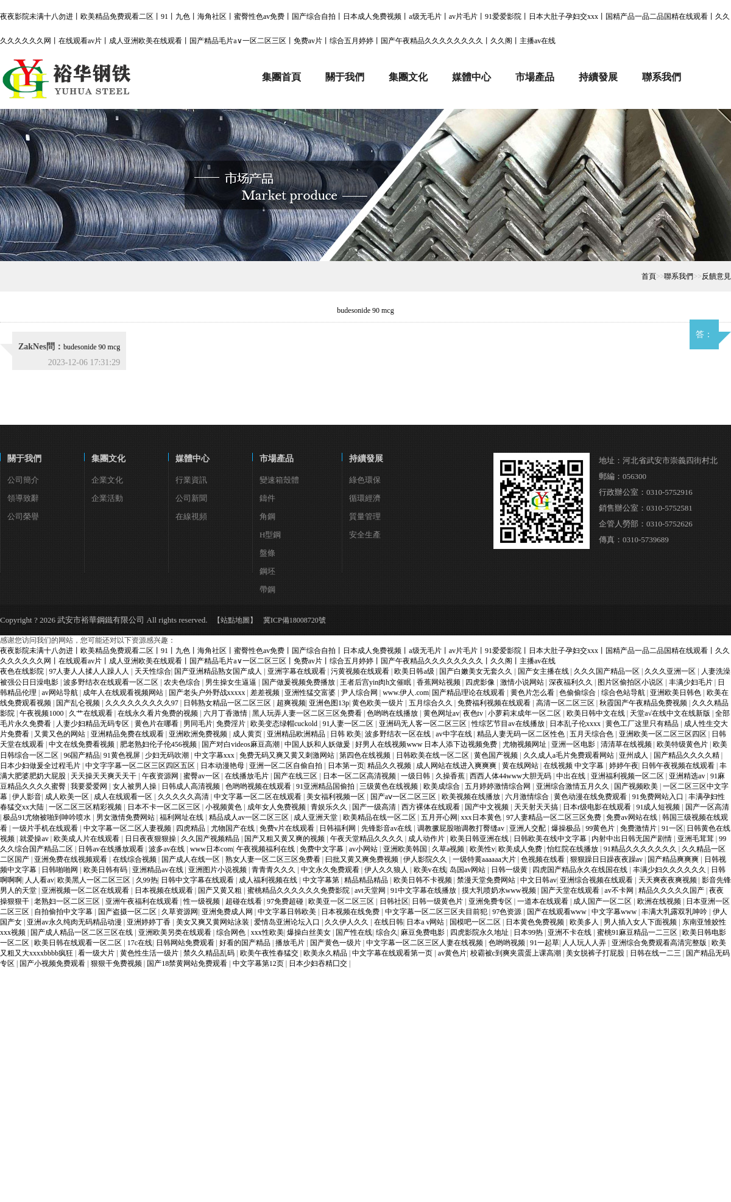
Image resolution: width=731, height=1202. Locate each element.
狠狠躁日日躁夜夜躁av (607, 859)
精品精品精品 (367, 880)
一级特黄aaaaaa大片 (485, 859)
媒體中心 (192, 458)
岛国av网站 (468, 869)
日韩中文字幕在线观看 (198, 880)
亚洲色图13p (329, 703)
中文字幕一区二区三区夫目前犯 (437, 911)
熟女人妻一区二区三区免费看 (273, 859)
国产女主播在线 (544, 671)
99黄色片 (600, 828)
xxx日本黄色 (482, 817)
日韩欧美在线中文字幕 (551, 838)
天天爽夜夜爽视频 (668, 880)
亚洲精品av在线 (158, 869)
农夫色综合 (183, 682)
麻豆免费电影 (424, 932)
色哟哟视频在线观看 (259, 786)
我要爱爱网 (90, 786)
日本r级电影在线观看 (598, 807)
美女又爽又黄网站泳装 (213, 922)
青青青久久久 (274, 869)
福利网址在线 (182, 817)
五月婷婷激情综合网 (498, 786)
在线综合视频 (135, 859)
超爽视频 (291, 703)
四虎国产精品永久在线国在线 (580, 869)
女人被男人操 (135, 786)
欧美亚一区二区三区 (342, 901)
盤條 (267, 552)
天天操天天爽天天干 (104, 776)
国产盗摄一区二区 (128, 911)
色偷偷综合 (578, 692)
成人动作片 (427, 838)
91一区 (672, 828)
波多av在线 (167, 849)
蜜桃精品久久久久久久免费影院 (299, 890)
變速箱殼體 (279, 479)
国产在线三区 (296, 776)
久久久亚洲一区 (670, 671)
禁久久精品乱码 (209, 953)
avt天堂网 (371, 890)
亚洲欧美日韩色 (676, 692)
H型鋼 (270, 534)
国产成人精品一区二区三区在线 (82, 932)
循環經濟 (365, 498)
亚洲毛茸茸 (696, 838)
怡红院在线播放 (573, 849)
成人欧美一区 (68, 796)
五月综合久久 (431, 703)
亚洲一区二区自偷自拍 (286, 765)
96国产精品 (81, 755)
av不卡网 (619, 890)
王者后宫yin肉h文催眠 (376, 682)
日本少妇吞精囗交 (319, 963)
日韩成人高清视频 (191, 786)
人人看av (39, 880)
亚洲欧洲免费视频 (199, 734)
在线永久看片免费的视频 (159, 713)
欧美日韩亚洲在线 (480, 838)
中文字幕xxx (215, 755)
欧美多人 (585, 922)
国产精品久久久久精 (687, 755)
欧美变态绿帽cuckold (284, 723)
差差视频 (265, 692)
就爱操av (34, 838)
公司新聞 (191, 498)
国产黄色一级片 (336, 942)
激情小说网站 (523, 682)
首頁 (648, 276)
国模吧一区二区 (476, 922)
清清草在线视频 (627, 744)
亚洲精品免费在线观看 (128, 734)
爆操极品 (566, 828)
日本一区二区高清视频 (360, 776)
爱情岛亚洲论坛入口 (288, 922)
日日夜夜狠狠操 (151, 838)
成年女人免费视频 (277, 807)
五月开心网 (439, 817)
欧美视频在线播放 (472, 796)
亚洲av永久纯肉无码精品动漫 (75, 922)
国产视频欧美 (637, 786)
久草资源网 (179, 911)
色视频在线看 (544, 859)
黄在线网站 (521, 765)
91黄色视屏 (123, 755)
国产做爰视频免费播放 (299, 682)
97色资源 (507, 911)
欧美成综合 (442, 786)
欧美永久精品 (326, 953)
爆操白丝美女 (310, 932)
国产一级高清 (375, 807)
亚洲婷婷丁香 (149, 922)
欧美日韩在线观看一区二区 (79, 942)
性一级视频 (202, 901)
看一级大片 (97, 953)
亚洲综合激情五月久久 (573, 786)
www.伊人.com (406, 692)
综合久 (387, 932)
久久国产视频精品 (211, 838)
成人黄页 (248, 734)
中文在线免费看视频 (82, 744)
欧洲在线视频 (660, 901)
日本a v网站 (426, 922)
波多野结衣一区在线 (399, 734)
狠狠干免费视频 (117, 963)
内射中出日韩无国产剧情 (633, 838)
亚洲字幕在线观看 (297, 671)
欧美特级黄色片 (683, 744)
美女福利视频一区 (336, 796)
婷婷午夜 (623, 765)
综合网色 (231, 932)
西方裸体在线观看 (431, 807)
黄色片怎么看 (533, 692)
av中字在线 (454, 734)
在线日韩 (388, 922)
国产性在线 (354, 932)
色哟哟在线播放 (393, 713)
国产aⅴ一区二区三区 (404, 796)
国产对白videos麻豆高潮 (241, 744)
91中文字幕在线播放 (424, 890)
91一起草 (544, 942)
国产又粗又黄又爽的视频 (285, 838)
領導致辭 (23, 498)
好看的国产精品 (245, 942)
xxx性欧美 (267, 932)
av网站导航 (60, 692)
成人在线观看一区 (124, 796)
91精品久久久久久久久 (641, 849)
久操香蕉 (451, 776)
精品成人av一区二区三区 (250, 817)
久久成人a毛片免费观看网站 (569, 755)
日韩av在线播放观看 (111, 849)
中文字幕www (615, 911)
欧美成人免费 (521, 849)
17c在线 (139, 942)
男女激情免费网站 (126, 817)
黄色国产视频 (497, 755)
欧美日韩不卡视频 (424, 880)
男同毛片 (198, 723)
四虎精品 (191, 828)
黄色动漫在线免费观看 (591, 796)
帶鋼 (267, 589)
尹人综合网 (360, 692)
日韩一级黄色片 (438, 901)
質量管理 (365, 516)
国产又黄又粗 (221, 890)
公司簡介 (23, 479)
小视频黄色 (224, 807)
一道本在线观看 (543, 901)
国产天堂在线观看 (571, 890)
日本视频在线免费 (351, 911)
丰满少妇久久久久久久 (670, 869)
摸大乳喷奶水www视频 (500, 890)
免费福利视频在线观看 (494, 703)
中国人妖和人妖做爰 (318, 744)
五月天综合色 (592, 734)
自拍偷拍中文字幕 (64, 911)
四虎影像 (480, 682)
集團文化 (108, 458)
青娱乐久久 (330, 807)
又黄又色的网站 (60, 734)
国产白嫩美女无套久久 (476, 671)
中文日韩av (538, 880)
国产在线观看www (557, 911)
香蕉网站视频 (439, 682)
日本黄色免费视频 (536, 922)
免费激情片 (639, 828)
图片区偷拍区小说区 (631, 682)
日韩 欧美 (345, 734)
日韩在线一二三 (656, 953)
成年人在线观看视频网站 (124, 692)
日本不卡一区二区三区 (164, 807)
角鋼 (267, 516)
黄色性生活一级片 (150, 953)
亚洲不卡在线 (570, 932)
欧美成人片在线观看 (87, 838)
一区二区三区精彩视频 (86, 807)
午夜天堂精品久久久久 (367, 838)
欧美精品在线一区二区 (380, 817)
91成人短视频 (659, 807)
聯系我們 (678, 276)
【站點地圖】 (235, 620)
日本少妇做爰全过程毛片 (41, 765)
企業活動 (107, 498)
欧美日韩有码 (106, 869)
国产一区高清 (707, 807)
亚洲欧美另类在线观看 (175, 932)
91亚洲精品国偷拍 (326, 786)
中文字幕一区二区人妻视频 (128, 828)
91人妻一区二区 (348, 723)
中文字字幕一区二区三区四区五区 (141, 765)
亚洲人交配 (528, 828)
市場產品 (277, 458)
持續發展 (366, 458)
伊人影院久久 (426, 859)
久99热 (147, 880)
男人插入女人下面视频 (641, 922)
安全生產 (365, 534)
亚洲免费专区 (491, 901)
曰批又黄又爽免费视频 (362, 859)
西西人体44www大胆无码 (511, 776)
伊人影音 (26, 796)
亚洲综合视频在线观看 (597, 880)
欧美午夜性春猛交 (270, 953)
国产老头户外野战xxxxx (208, 692)
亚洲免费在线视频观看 (71, 859)
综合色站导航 (624, 692)
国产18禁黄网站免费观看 (188, 963)
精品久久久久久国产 (672, 890)
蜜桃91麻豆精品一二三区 (638, 932)
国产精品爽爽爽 (674, 859)
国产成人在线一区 (191, 859)
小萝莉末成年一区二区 (525, 713)
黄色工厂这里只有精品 (643, 723)
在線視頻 (191, 516)
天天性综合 (153, 671)
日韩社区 (394, 901)
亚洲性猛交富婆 (310, 692)
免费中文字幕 (322, 849)
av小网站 (364, 849)
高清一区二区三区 (566, 703)
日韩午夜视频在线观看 (678, 765)
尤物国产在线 (233, 828)
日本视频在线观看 (165, 890)
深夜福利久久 (572, 682)
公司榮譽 (23, 516)
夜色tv (474, 713)
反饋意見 (716, 276)
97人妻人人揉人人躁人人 (90, 671)
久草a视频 (449, 849)
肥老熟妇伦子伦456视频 (159, 744)
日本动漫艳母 (223, 765)
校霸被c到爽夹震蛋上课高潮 (516, 953)
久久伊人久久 (347, 922)
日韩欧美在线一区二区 (433, 755)
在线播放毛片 (247, 776)
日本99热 (529, 932)
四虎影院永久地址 (480, 932)
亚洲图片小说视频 (218, 869)
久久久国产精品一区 (607, 671)
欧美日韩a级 (415, 671)
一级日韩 (416, 776)
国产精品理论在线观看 (469, 692)
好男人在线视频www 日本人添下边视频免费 (427, 744)
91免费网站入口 (658, 796)
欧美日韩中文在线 (597, 713)
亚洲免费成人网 (228, 911)
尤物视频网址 (525, 744)
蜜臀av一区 (202, 776)
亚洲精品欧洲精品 (297, 734)
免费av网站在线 (632, 817)
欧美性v (482, 849)
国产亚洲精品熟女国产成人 (219, 671)
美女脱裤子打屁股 (596, 953)
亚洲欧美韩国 (406, 849)
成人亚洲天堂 (316, 817)
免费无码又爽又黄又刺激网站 (287, 755)
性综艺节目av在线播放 (508, 723)
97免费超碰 (286, 901)
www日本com (211, 849)
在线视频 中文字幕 (574, 765)
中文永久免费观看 (331, 869)
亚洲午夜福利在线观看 (142, 901)
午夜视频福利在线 (266, 849)
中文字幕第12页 (259, 963)
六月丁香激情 (226, 713)
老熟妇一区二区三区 (68, 901)
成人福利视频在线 (269, 880)
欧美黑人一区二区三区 (94, 880)
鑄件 (267, 498)
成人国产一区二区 (603, 901)
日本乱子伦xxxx (575, 723)
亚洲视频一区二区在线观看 (86, 890)
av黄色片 (452, 953)
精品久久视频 (390, 765)
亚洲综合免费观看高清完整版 (660, 942)
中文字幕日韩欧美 (288, 911)
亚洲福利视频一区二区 (628, 776)
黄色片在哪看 (157, 723)
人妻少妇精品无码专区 (93, 723)
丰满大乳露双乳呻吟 (675, 911)
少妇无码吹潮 (168, 755)
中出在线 (571, 776)
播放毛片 (290, 942)
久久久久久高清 (184, 796)
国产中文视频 (487, 807)
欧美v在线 (430, 869)
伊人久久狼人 (387, 869)
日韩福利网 (338, 828)
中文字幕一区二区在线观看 (258, 796)
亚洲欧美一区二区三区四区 (663, 734)
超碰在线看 (244, 901)
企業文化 (107, 479)
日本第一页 (346, 765)
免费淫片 (231, 723)
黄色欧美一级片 (378, 703)
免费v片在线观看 (288, 828)
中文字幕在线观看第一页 (393, 953)
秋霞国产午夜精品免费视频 (644, 703)
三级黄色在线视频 (389, 786)
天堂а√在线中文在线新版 (671, 713)
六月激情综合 (528, 796)
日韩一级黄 (510, 869)
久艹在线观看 (92, 713)
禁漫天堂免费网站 (487, 880)
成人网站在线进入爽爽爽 (457, 765)
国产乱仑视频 (79, 703)
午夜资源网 (161, 776)
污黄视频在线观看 (361, 671)
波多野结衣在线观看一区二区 (111, 682)
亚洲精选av (688, 776)
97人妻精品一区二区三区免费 (554, 817)
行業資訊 (191, 479)
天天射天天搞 (537, 807)
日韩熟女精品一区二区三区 (228, 703)
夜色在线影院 (23, 671)
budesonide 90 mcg (365, 310)
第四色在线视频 (365, 755)
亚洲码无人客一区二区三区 (423, 723)
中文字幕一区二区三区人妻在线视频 (425, 942)
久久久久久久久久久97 (142, 703)
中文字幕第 (322, 880)
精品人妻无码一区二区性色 (522, 734)
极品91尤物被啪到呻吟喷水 (48, 817)
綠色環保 (365, 479)
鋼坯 (267, 571)
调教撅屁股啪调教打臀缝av (461, 828)
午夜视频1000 (42, 713)
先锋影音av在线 (387, 828)
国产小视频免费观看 (53, 963)
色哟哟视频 (508, 942)
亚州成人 (634, 755)
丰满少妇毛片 (692, 682)
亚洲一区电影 (574, 744)
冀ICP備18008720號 (294, 620)
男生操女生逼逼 (231, 682)
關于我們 (24, 458)
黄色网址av (441, 713)
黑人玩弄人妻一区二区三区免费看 (308, 713)
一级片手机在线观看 (46, 828)
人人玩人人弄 (585, 942)
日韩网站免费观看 (186, 942)
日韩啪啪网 (60, 869)
